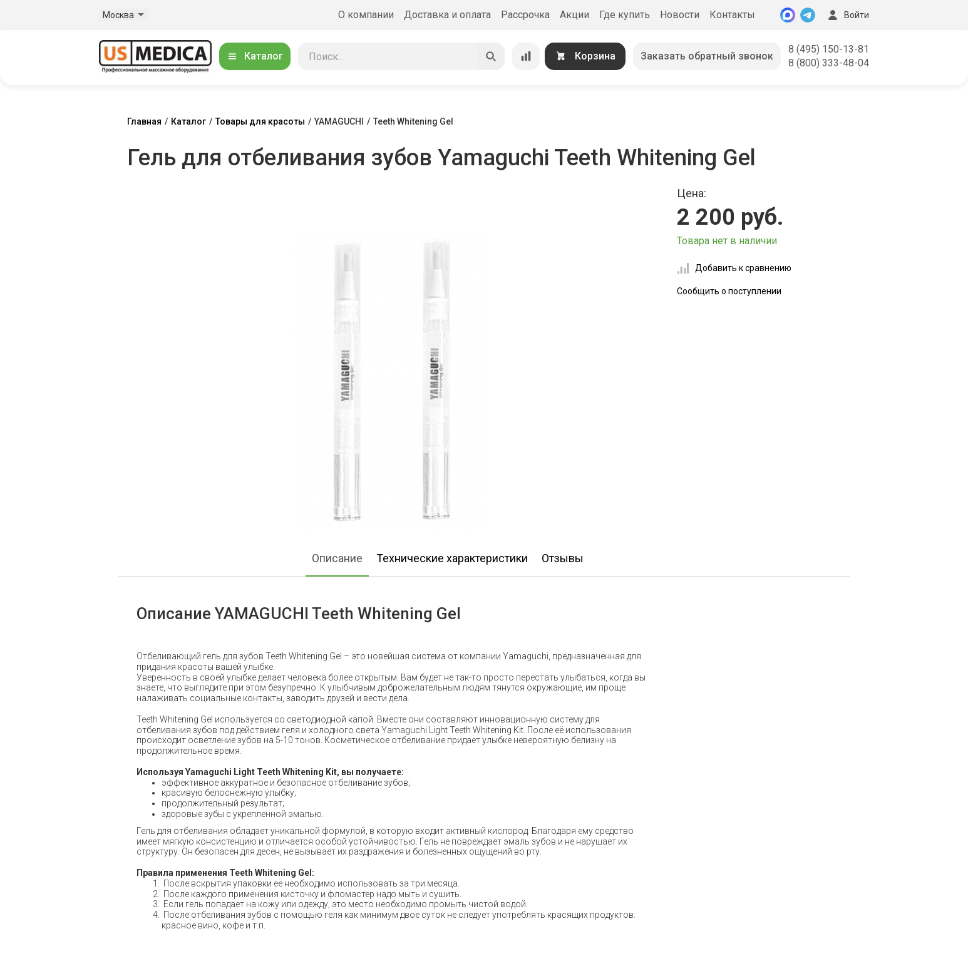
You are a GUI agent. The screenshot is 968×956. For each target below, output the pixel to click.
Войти (847, 15)
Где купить (624, 15)
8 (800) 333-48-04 (828, 63)
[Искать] (491, 56)
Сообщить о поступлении (729, 291)
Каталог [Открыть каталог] (255, 56)
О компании (366, 15)
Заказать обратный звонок (707, 56)
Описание (337, 558)
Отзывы (563, 558)
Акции (574, 15)
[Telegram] (807, 15)
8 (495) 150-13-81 (828, 49)
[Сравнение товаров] (526, 56)
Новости (679, 15)
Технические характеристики (452, 558)
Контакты (732, 15)
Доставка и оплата (447, 15)
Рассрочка (525, 15)
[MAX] (787, 15)
